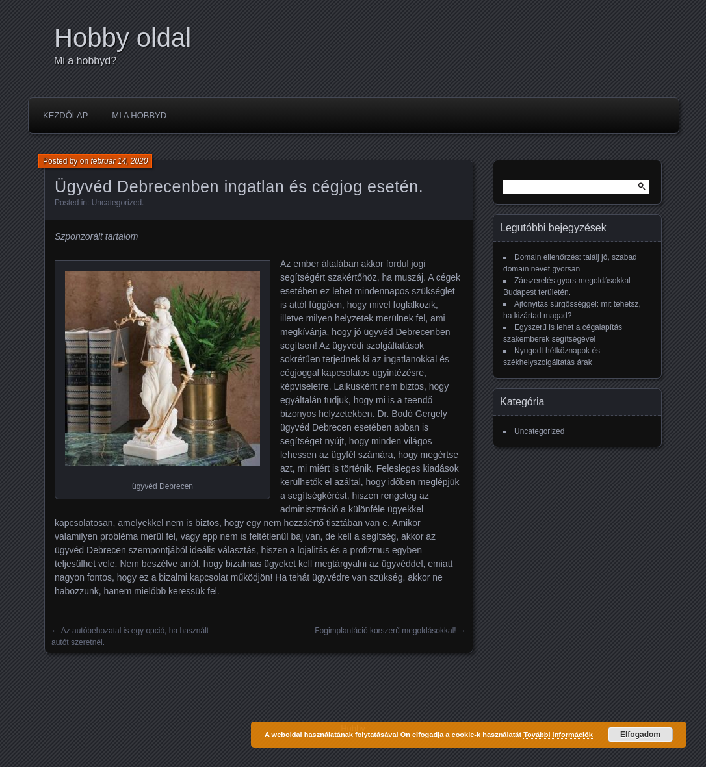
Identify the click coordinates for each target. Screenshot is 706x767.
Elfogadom (640, 734)
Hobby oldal (122, 37)
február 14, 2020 (119, 161)
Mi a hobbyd (139, 115)
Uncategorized (117, 202)
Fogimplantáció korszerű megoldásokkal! (385, 630)
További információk (558, 734)
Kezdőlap (65, 115)
